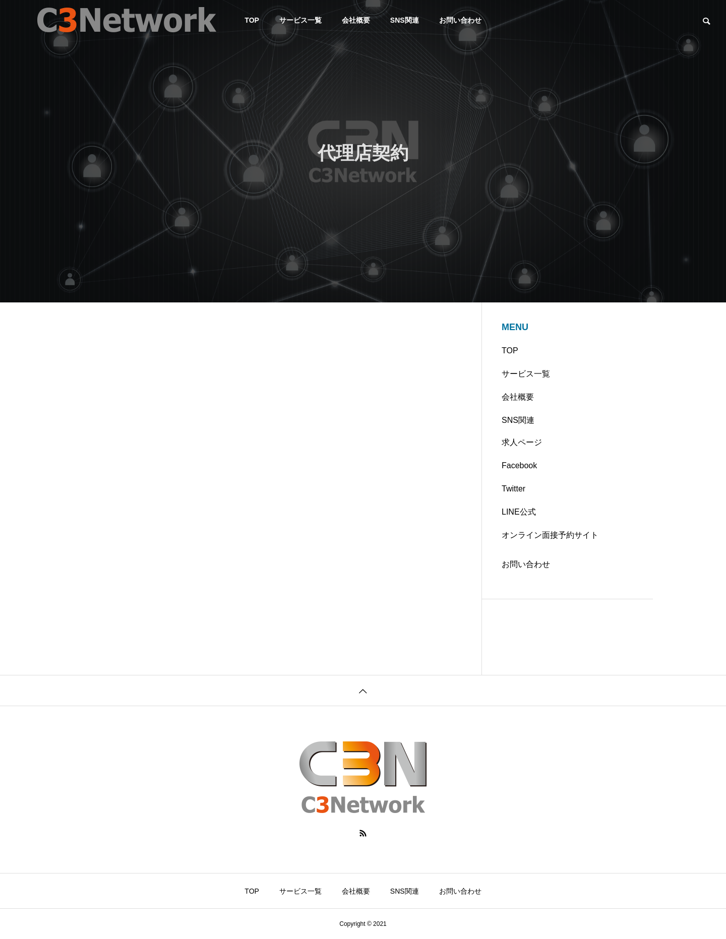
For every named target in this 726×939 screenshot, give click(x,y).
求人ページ (522, 442)
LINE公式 (519, 512)
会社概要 (356, 20)
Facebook (519, 465)
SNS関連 (404, 20)
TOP (510, 350)
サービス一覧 (300, 20)
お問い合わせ (460, 20)
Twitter (513, 488)
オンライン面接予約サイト (550, 535)
